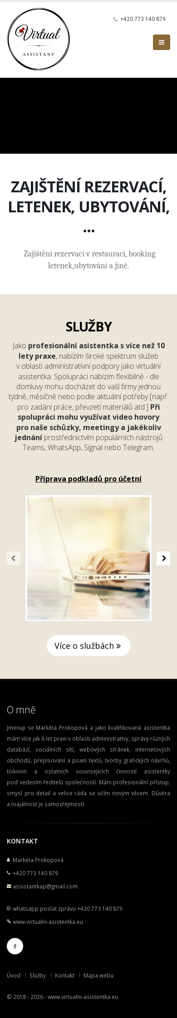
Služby (38, 975)
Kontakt (64, 975)
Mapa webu (98, 975)
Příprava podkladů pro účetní (88, 479)
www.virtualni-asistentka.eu (48, 921)
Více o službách (88, 645)
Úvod (13, 975)
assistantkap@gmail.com (45, 886)
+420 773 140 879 (143, 18)
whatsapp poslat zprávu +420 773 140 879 (68, 908)
